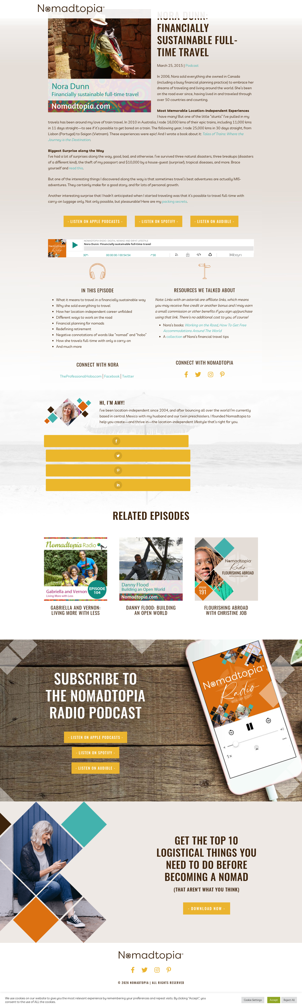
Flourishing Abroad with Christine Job (226, 584)
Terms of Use (143, 977)
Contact (247, 9)
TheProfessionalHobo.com (81, 394)
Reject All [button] (289, 1000)
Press (129, 971)
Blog (231, 9)
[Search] (260, 9)
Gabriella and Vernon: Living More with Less (76, 584)
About (172, 9)
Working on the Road (201, 343)
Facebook (112, 394)
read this (76, 186)
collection (174, 355)
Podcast (214, 9)
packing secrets (174, 220)
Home (103, 971)
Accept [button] (274, 1000)
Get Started (192, 9)
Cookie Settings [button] (253, 1000)
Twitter (128, 394)
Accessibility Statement (177, 977)
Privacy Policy (117, 977)
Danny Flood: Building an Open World (151, 584)
